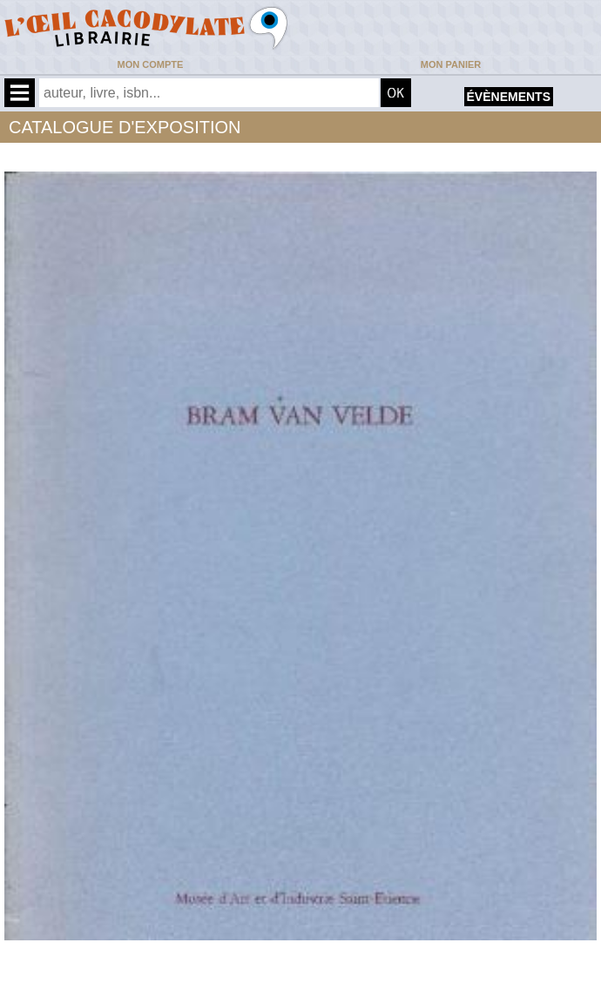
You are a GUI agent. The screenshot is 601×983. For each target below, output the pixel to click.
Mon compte (151, 64)
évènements (508, 97)
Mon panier (451, 64)
